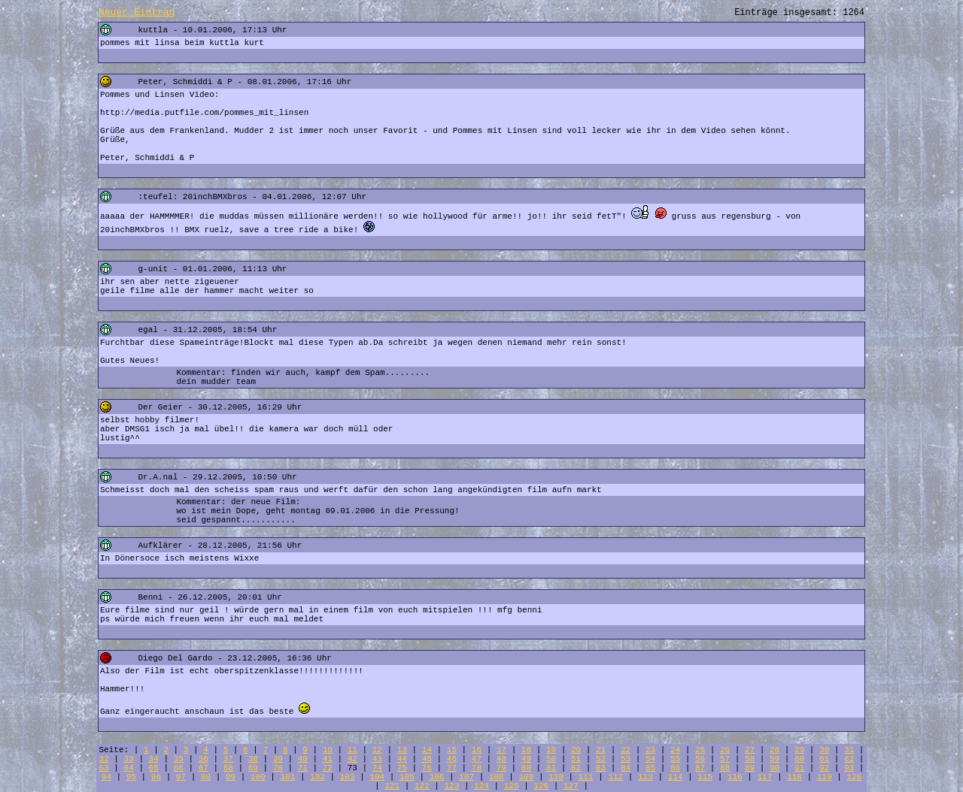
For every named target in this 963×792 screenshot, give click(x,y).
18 (526, 749)
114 (675, 776)
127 (571, 785)
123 (451, 785)
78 (477, 767)
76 (427, 767)
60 (799, 758)
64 (129, 767)
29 (799, 749)
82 (576, 767)
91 (799, 767)
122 (422, 785)
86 (675, 767)
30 (824, 749)
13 (402, 749)
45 (427, 758)
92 (824, 767)
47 (477, 758)
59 (774, 758)
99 (230, 776)
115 (704, 776)
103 (347, 776)
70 (278, 767)
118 (794, 776)
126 (540, 785)
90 (774, 767)
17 (501, 749)
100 (258, 776)
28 (774, 749)
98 (206, 776)
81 (551, 767)
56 (700, 758)
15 (452, 749)
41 (328, 758)
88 (725, 767)
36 (203, 758)
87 (700, 767)
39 (278, 758)
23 (650, 749)
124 (481, 785)
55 (675, 758)
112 (615, 776)
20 (576, 749)
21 (601, 749)
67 (203, 767)
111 (586, 776)
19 (551, 749)
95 (131, 776)
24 (675, 749)
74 (377, 767)
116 (735, 776)
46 (452, 758)
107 (466, 776)
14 (427, 749)
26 (725, 749)
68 (228, 767)
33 (129, 758)
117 (765, 776)
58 (750, 758)
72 (328, 767)
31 (849, 749)
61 (824, 758)
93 (849, 767)
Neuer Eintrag (137, 12)
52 (601, 758)
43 (377, 758)
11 (352, 749)
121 (391, 785)
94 (106, 776)
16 (477, 749)
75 (402, 767)
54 (650, 758)
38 (253, 758)
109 (526, 776)
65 (154, 767)
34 (154, 758)
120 (853, 776)
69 (253, 767)
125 (511, 785)
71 (303, 767)
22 (625, 749)
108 (496, 776)
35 (179, 758)
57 (725, 758)
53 (625, 758)
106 (437, 776)
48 (501, 758)
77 (452, 767)
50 (551, 758)
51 (576, 758)
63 (104, 767)
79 (501, 767)
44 (402, 758)
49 (526, 758)
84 (625, 767)
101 (288, 776)
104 (376, 776)
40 (303, 758)
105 (407, 776)
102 (317, 776)
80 (526, 767)
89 (750, 767)
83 (601, 767)
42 (352, 758)
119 (824, 776)
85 (650, 767)
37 (228, 758)
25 (700, 749)
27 (750, 749)
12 (377, 749)
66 (179, 767)
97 (181, 776)
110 (556, 776)
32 (104, 758)
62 (849, 758)
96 (156, 776)
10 (328, 749)
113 (645, 776)
